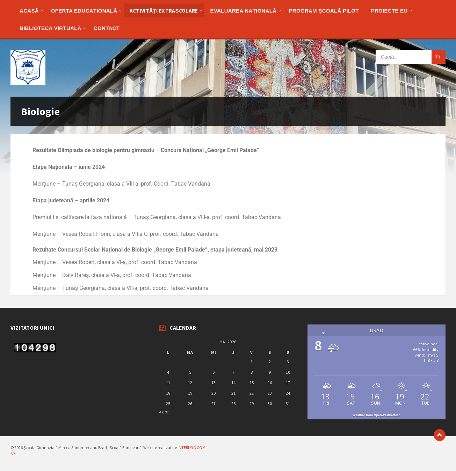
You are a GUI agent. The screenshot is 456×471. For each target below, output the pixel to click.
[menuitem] (29, 10)
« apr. (164, 412)
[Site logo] (27, 82)
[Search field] (411, 57)
